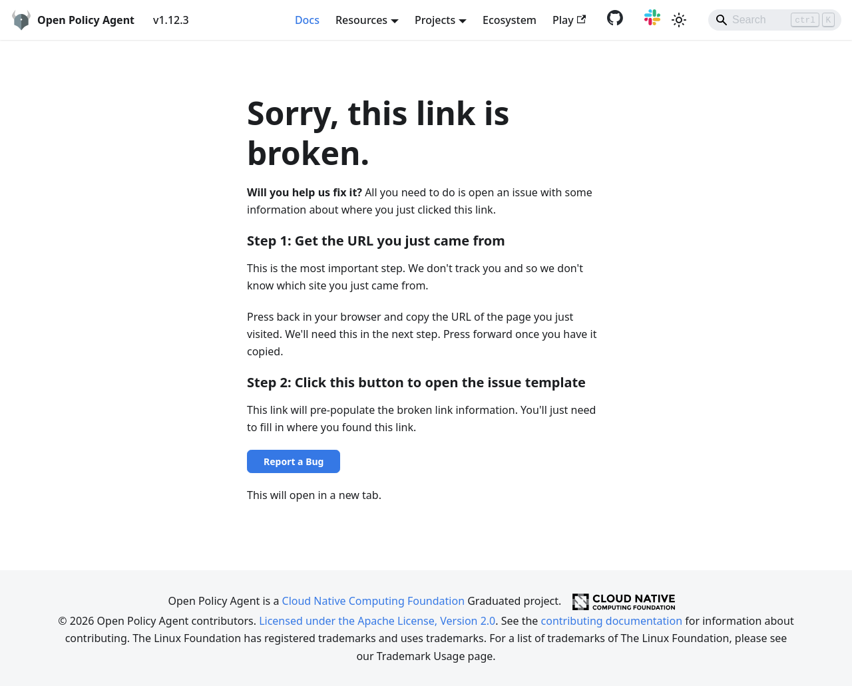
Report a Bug (293, 461)
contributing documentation (611, 620)
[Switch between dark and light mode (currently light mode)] (679, 20)
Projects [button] (435, 20)
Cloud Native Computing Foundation (373, 601)
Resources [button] (361, 20)
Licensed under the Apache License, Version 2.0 (377, 620)
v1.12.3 (171, 20)
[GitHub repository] (612, 21)
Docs (307, 20)
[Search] (774, 20)
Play (569, 20)
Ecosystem (509, 20)
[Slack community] (649, 21)
